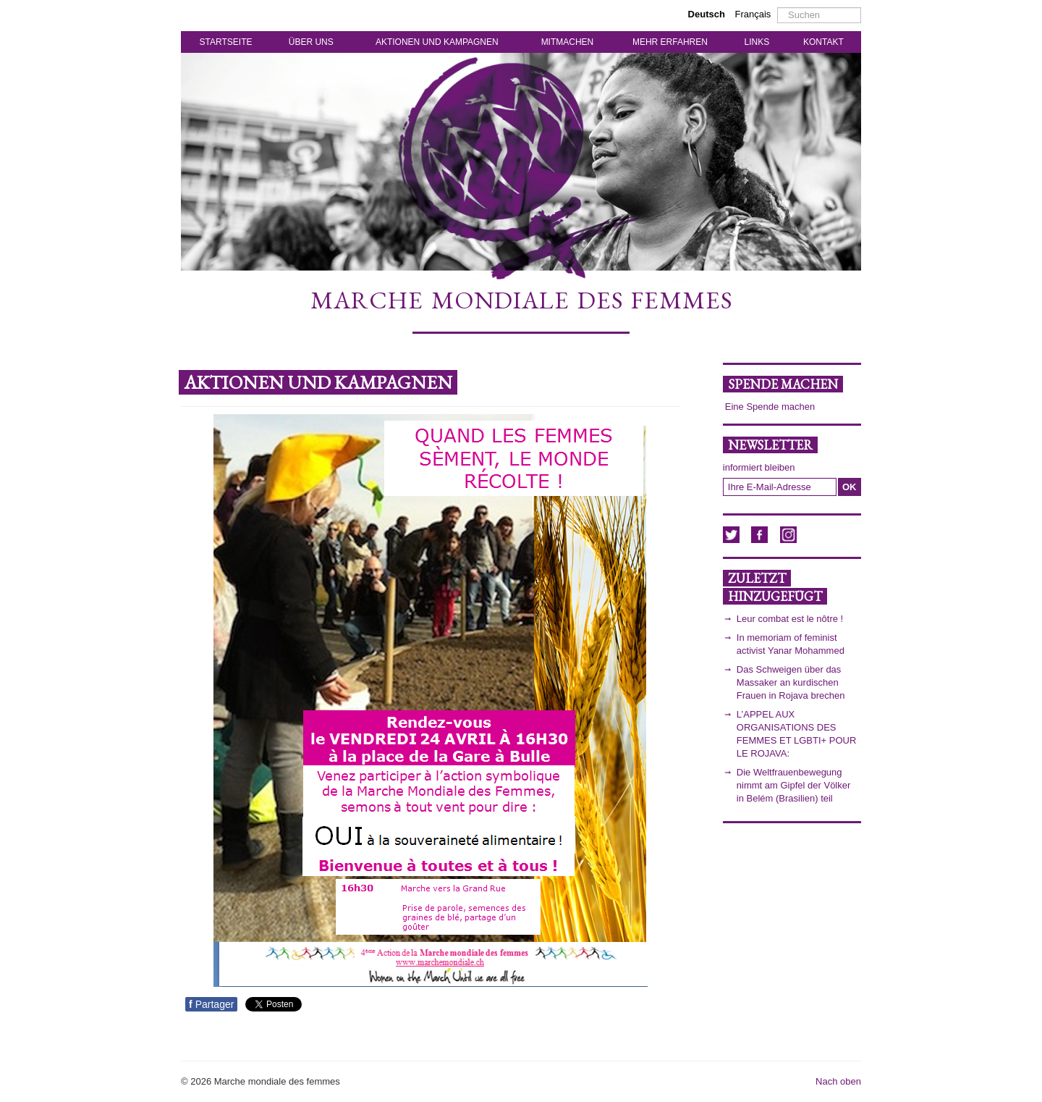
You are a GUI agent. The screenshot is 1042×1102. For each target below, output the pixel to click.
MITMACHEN (567, 42)
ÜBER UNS (311, 42)
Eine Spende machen (770, 406)
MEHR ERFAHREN (670, 42)
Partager (211, 1004)
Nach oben (838, 1081)
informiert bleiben (759, 467)
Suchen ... (777, 7)
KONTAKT (823, 42)
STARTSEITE (226, 42)
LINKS (757, 42)
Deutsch (708, 14)
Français (753, 14)
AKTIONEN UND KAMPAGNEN (437, 42)
